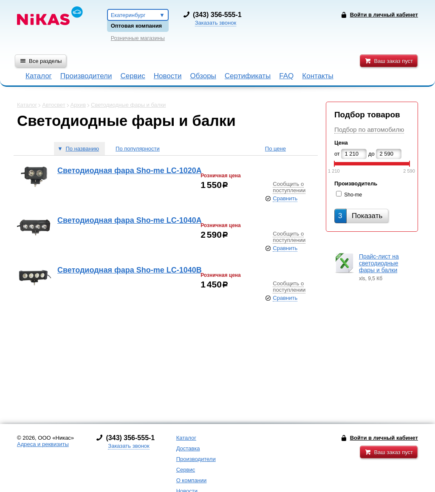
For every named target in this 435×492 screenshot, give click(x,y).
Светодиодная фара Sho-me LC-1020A (129, 170)
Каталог (38, 76)
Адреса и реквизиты (43, 444)
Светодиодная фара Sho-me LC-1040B (129, 270)
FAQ (286, 76)
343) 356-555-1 (218, 14)
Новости (168, 76)
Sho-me (353, 195)
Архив (78, 105)
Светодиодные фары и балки (128, 105)
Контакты (317, 76)
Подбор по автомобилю (369, 129)
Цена (341, 142)
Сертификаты (248, 76)
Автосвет (53, 105)
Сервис (132, 76)
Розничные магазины (138, 38)
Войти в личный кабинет (384, 438)
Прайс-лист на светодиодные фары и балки (379, 263)
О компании (191, 480)
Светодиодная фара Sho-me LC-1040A (129, 220)
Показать (360, 215)
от (337, 154)
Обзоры (203, 76)
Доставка (188, 448)
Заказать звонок (215, 23)
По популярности (138, 148)
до (371, 154)
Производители (86, 76)
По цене (275, 148)
